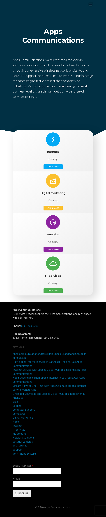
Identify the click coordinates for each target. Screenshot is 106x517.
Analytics (18, 397)
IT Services (19, 429)
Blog (15, 401)
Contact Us (19, 413)
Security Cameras (23, 441)
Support (17, 449)
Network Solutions (24, 437)
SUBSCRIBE (21, 493)
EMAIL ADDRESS (23, 465)
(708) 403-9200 (29, 326)
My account (19, 433)
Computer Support (24, 409)
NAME (16, 478)
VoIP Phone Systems (25, 453)
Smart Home (20, 445)
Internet (17, 425)
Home (16, 421)
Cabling (17, 405)
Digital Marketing (23, 417)
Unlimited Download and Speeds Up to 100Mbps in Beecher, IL (49, 393)
